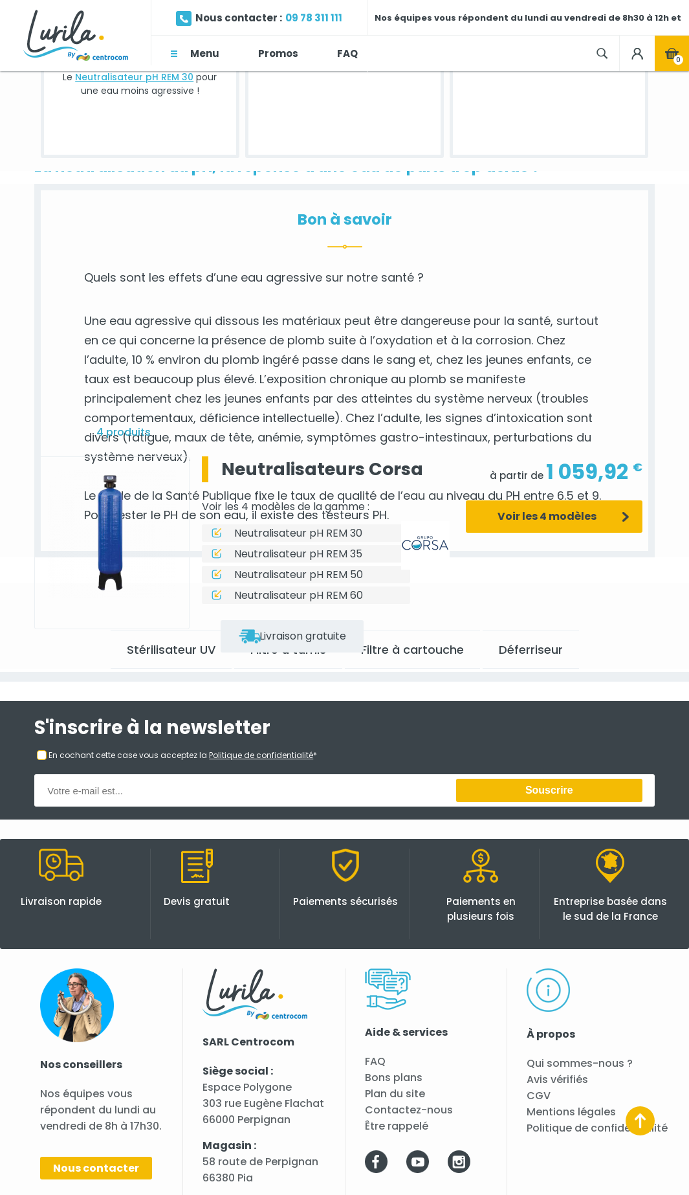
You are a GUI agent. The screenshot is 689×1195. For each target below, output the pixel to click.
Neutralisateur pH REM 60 (298, 595)
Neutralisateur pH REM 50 (298, 574)
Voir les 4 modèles (547, 516)
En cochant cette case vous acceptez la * (183, 755)
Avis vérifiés (557, 1079)
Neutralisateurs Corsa (322, 469)
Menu (204, 53)
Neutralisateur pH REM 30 (134, 77)
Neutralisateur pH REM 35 (298, 553)
